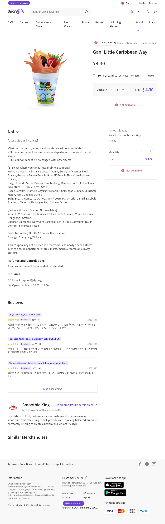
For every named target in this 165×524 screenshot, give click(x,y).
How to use (67, 493)
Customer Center (74, 478)
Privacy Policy (42, 464)
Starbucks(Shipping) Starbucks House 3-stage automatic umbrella (38, 363)
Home (120, 42)
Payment (87, 497)
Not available (125, 105)
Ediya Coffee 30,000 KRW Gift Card (24, 314)
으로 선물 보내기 (73, 503)
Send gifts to (19, 3)
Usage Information (63, 464)
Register (153, 3)
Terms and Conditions (20, 464)
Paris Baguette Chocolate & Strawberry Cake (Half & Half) (34, 338)
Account (66, 497)
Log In (142, 3)
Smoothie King (149, 42)
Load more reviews (52, 389)
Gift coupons (89, 493)
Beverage (132, 42)
